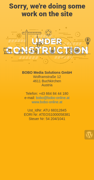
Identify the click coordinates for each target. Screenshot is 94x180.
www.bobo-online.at (47, 102)
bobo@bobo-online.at (52, 98)
